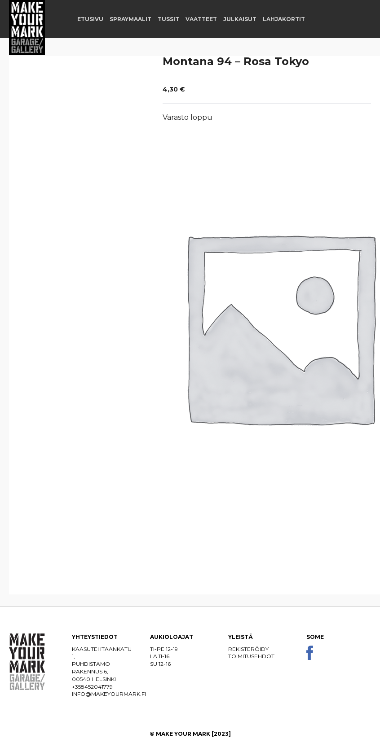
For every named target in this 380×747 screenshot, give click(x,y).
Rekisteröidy (248, 649)
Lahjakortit (284, 19)
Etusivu (90, 19)
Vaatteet (201, 19)
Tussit (168, 19)
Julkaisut (239, 19)
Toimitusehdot (251, 656)
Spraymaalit (130, 19)
